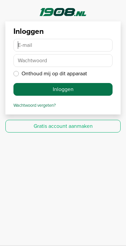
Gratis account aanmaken (63, 126)
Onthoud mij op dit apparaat (54, 73)
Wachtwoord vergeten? (34, 105)
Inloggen (63, 89)
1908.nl (63, 12)
